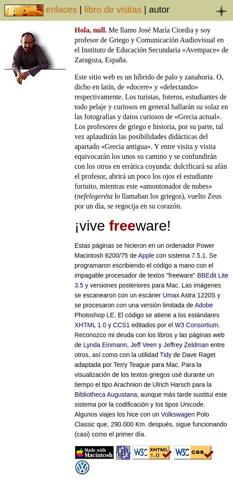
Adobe (204, 305)
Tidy (166, 354)
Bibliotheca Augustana (106, 394)
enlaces (61, 9)
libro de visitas (113, 9)
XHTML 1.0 (90, 325)
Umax (171, 295)
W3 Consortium (196, 325)
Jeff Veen (143, 344)
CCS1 (121, 325)
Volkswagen (178, 414)
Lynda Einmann (105, 344)
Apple (146, 255)
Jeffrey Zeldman (186, 344)
